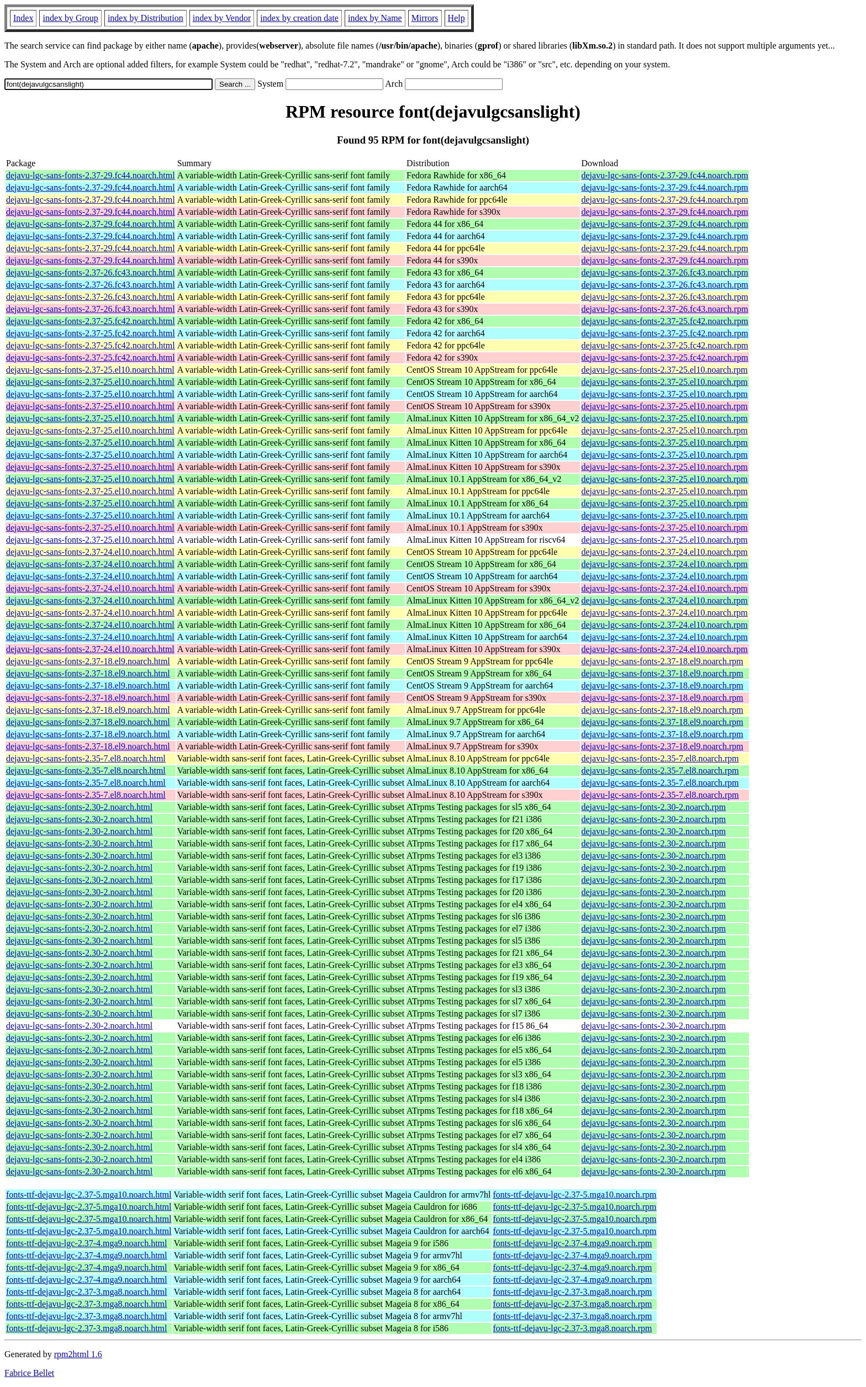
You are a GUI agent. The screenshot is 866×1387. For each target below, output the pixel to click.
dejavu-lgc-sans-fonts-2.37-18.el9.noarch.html (88, 661)
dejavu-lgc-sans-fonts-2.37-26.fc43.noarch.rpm (665, 272)
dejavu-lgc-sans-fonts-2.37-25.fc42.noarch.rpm (665, 321)
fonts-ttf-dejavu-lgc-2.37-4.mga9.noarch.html (86, 1243)
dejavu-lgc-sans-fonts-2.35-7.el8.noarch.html (86, 758)
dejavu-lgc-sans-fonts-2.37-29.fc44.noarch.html (90, 175)
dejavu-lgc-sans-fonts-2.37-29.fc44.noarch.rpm (665, 175)
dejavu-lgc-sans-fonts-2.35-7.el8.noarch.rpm (660, 758)
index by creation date (299, 18)
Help (456, 18)
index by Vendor (222, 18)
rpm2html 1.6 (78, 1354)
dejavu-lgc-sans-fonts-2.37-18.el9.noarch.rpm (662, 661)
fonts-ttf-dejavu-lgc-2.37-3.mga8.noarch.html (86, 1291)
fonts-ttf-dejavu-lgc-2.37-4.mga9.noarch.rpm (572, 1243)
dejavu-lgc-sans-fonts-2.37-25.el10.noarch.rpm (665, 369)
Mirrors (425, 18)
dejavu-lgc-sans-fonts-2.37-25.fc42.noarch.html (90, 321)
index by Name (375, 18)
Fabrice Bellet (29, 1373)
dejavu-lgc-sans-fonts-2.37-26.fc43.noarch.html (90, 272)
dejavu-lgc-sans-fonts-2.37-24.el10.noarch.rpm (665, 552)
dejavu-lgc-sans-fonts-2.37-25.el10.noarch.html (90, 369)
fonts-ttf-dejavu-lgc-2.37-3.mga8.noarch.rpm (572, 1291)
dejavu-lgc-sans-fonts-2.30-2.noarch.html (79, 807)
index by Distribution (145, 18)
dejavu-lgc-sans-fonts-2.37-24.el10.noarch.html (90, 552)
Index (23, 18)
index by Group (70, 18)
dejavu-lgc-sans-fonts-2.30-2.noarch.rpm (654, 807)
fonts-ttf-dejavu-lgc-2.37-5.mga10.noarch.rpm (575, 1194)
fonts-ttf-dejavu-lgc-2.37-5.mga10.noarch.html (88, 1194)
